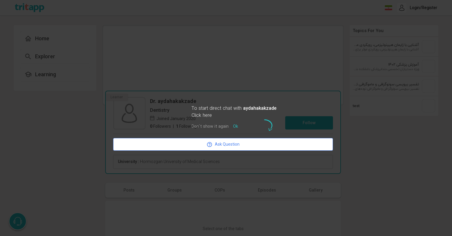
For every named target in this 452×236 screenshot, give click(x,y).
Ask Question (223, 144)
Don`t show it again (210, 126)
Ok (235, 126)
